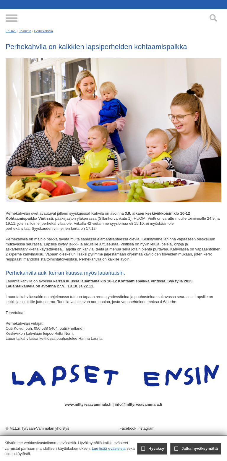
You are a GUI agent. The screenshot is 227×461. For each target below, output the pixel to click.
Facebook (127, 428)
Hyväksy (152, 448)
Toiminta (25, 31)
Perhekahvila (43, 31)
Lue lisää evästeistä (109, 448)
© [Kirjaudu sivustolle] (7, 428)
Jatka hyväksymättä (196, 448)
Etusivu (11, 31)
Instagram (146, 428)
